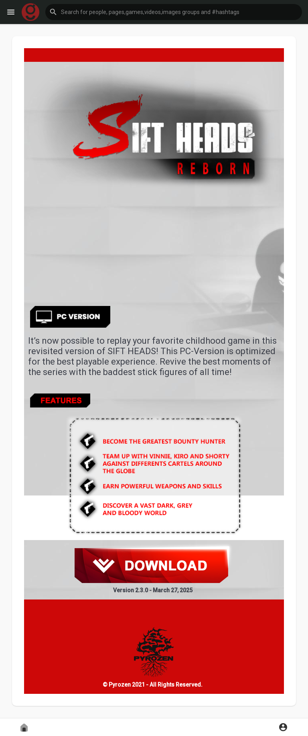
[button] (173, 12)
